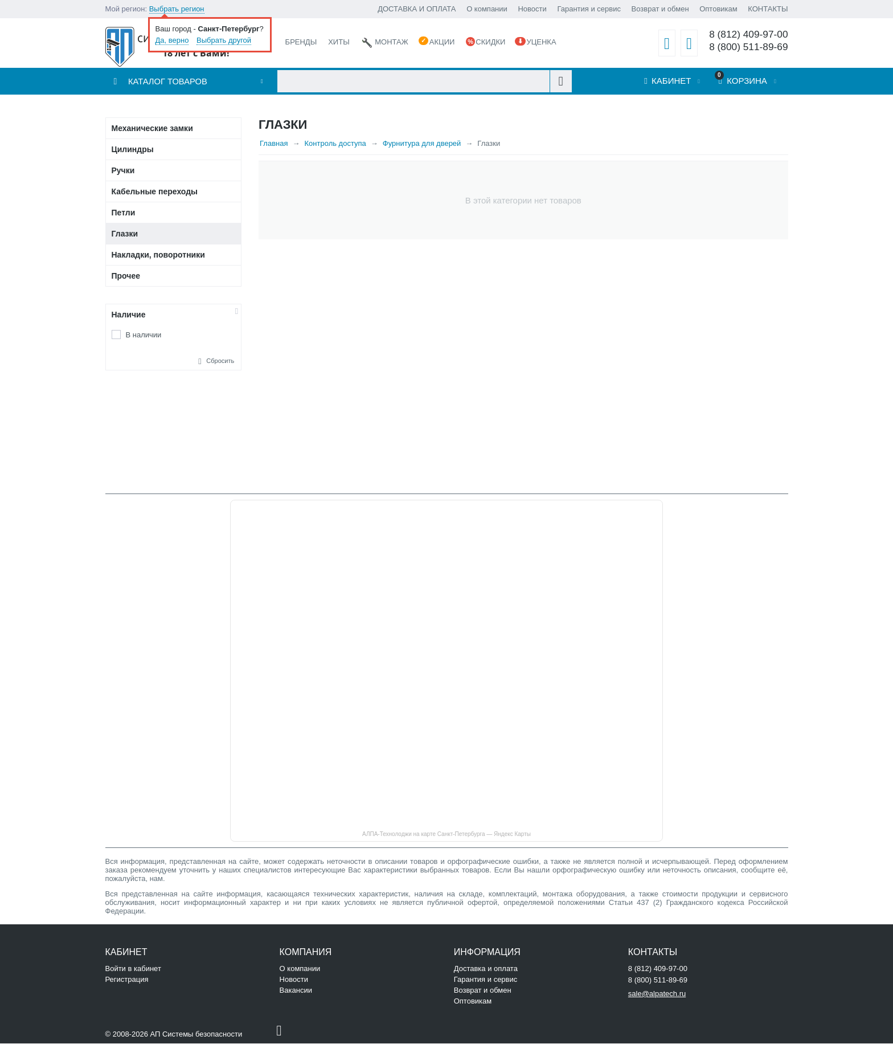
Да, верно (172, 40)
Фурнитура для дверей (422, 144)
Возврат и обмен (660, 9)
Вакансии (296, 990)
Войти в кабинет (133, 969)
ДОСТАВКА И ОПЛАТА (417, 9)
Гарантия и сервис (589, 9)
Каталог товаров (168, 82)
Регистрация (127, 980)
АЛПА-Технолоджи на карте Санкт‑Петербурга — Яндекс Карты (446, 834)
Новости (532, 9)
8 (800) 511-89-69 (748, 47)
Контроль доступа (335, 144)
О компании (486, 9)
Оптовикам (718, 9)
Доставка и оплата (486, 969)
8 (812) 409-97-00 (748, 34)
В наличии (144, 335)
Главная (274, 144)
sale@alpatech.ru (657, 994)
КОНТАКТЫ (768, 9)
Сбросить (220, 361)
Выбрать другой (223, 40)
